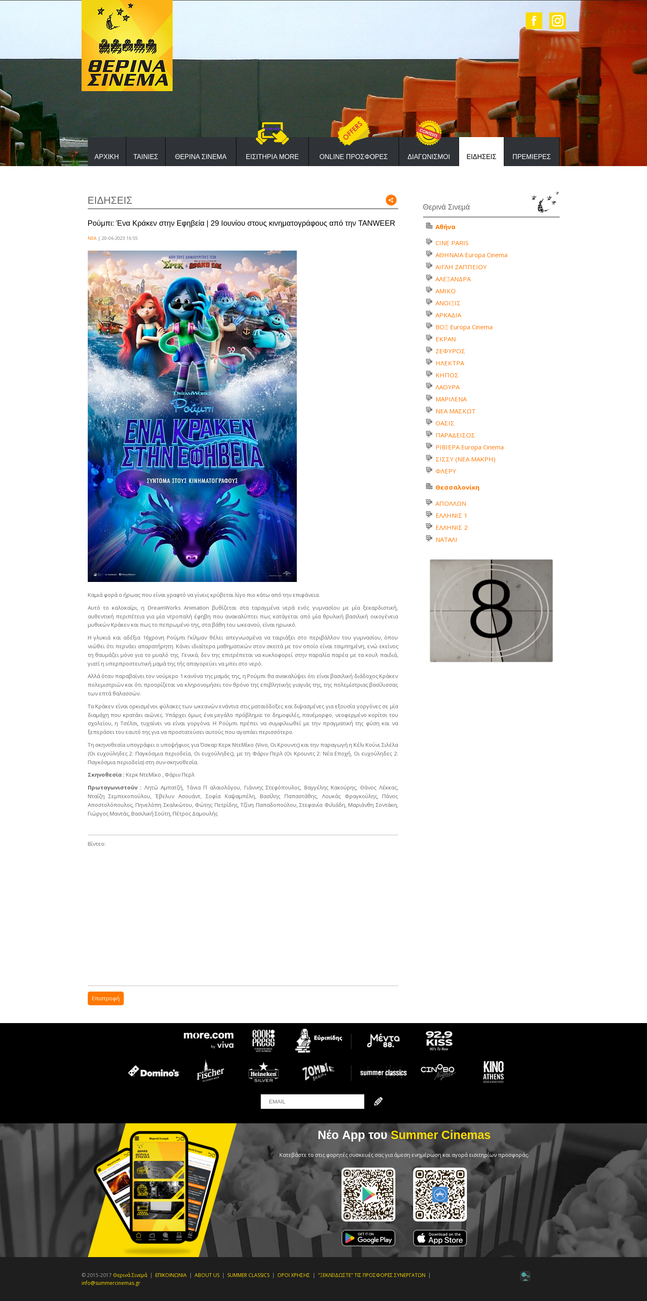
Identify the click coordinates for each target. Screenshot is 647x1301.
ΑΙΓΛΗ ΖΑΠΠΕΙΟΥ (461, 267)
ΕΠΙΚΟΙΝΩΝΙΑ (171, 1275)
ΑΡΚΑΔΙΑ (448, 315)
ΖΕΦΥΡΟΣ (450, 351)
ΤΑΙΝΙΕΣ (145, 156)
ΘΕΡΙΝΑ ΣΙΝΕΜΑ (201, 156)
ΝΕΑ (92, 238)
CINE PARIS (452, 243)
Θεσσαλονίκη (457, 487)
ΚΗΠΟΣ (447, 375)
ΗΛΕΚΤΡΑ (449, 363)
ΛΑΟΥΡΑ (447, 387)
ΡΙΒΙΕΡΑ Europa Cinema (469, 447)
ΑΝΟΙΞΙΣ (448, 303)
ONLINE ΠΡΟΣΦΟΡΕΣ (354, 156)
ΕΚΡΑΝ (445, 339)
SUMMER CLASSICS (248, 1275)
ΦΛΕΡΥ (445, 471)
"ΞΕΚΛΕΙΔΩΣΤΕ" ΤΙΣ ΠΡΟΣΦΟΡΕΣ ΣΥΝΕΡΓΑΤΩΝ (372, 1275)
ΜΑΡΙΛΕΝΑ (451, 399)
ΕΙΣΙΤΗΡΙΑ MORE (272, 156)
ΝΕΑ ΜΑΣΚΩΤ (455, 411)
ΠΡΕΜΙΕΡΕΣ (531, 156)
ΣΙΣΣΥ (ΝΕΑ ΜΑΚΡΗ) (465, 459)
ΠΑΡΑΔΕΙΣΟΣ (455, 435)
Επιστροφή (106, 998)
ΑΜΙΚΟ (445, 291)
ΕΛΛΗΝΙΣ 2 (451, 527)
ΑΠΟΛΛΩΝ (450, 503)
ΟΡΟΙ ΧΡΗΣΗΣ (293, 1275)
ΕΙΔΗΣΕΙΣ (481, 156)
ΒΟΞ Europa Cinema (464, 327)
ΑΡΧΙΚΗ (106, 156)
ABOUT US (207, 1275)
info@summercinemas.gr (111, 1283)
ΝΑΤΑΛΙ (446, 539)
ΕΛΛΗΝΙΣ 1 (451, 515)
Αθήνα (445, 226)
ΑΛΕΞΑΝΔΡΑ (453, 279)
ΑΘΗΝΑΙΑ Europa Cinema (471, 255)
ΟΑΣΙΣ (445, 423)
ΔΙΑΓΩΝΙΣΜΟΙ (429, 156)
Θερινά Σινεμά (130, 1275)
